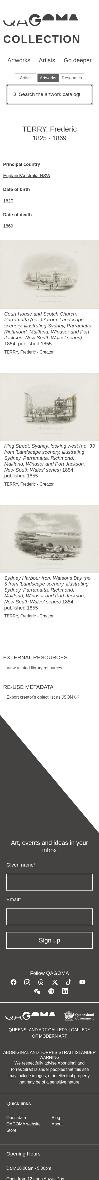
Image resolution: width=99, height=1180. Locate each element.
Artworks (18, 60)
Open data (16, 1117)
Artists (47, 60)
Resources (72, 78)
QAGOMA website (23, 1124)
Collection (42, 39)
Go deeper (78, 60)
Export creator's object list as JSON (40, 697)
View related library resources (34, 668)
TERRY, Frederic (20, 352)
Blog (56, 1117)
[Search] (49, 94)
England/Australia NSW (26, 175)
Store (11, 1130)
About (57, 1124)
